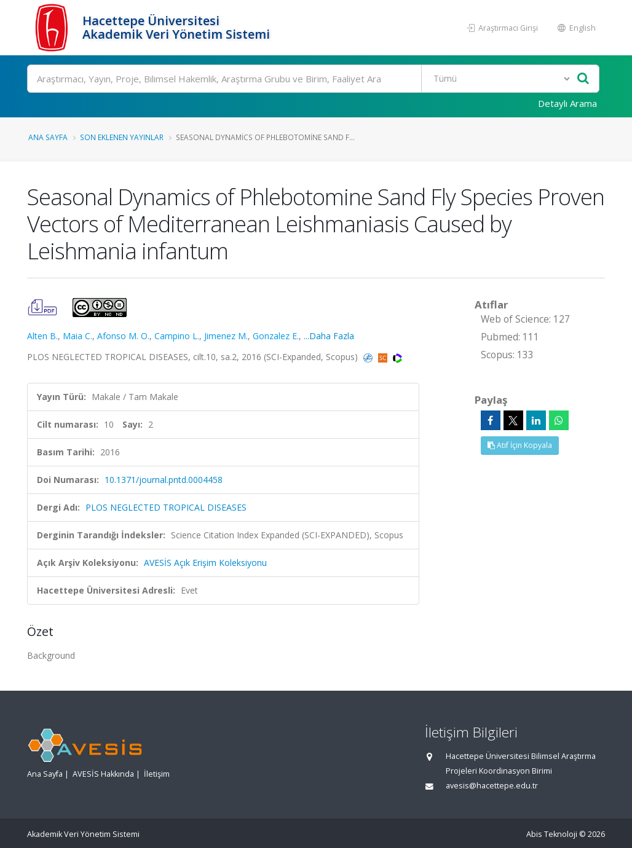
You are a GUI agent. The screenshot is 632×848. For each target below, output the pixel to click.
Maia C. (77, 336)
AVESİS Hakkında (103, 774)
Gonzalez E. (276, 336)
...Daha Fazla (329, 336)
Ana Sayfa (48, 137)
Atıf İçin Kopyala (520, 445)
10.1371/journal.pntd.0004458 (164, 479)
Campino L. (176, 336)
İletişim (157, 774)
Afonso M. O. (123, 336)
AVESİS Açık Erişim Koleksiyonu (205, 562)
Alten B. (42, 336)
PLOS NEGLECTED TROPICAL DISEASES (166, 507)
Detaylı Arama (567, 103)
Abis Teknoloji (551, 834)
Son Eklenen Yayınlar (122, 137)
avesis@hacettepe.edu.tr (492, 785)
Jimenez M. (226, 336)
